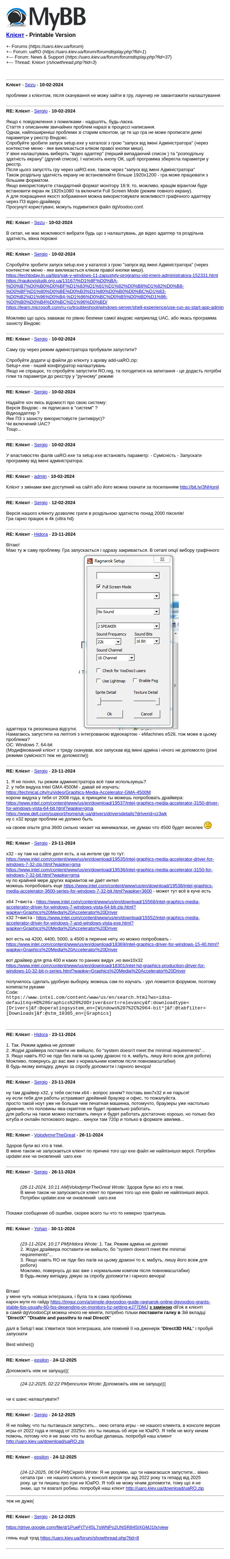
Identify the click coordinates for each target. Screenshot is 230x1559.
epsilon (41, 1364)
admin (40, 476)
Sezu (30, 84)
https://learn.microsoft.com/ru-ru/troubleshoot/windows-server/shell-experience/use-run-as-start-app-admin (115, 307)
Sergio (41, 111)
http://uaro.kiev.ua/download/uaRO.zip (45, 1445)
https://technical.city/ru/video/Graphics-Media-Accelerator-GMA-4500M (78, 792)
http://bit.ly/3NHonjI (199, 487)
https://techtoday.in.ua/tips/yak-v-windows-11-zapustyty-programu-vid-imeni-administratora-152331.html (112, 275)
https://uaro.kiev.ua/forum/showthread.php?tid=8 (89, 1542)
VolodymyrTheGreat (54, 1139)
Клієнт (15, 35)
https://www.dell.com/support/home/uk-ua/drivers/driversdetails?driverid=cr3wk (86, 813)
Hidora (41, 534)
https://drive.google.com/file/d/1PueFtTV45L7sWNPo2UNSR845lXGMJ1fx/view (87, 1531)
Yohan (40, 1233)
